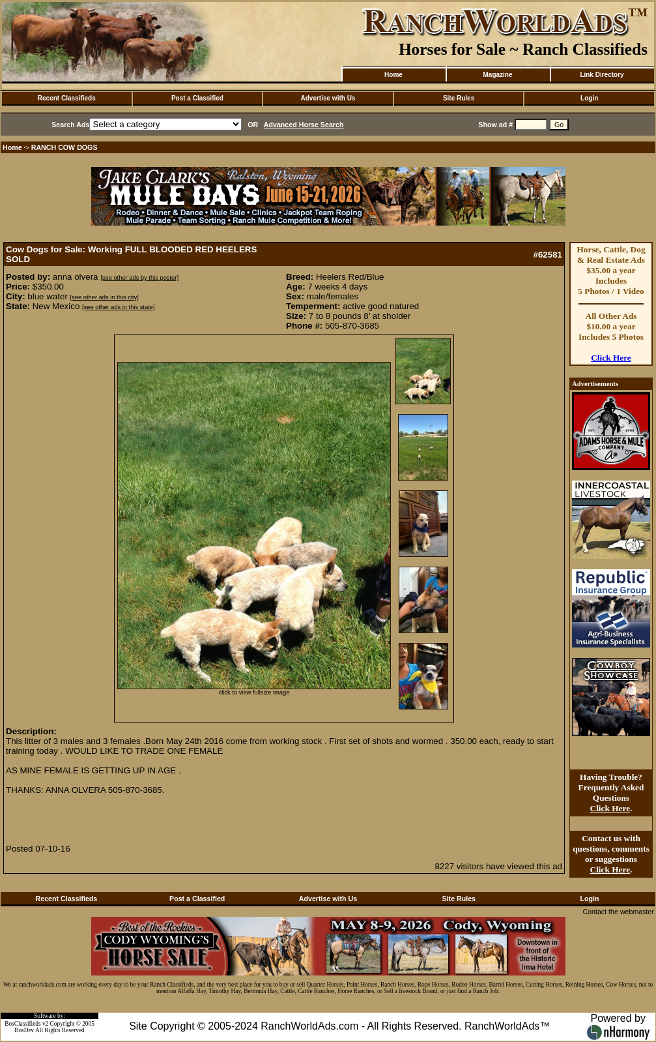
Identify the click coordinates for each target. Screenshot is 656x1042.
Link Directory (601, 74)
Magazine (497, 74)
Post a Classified (197, 98)
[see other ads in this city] (104, 297)
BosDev (24, 1030)
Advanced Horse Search (304, 124)
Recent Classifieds (67, 98)
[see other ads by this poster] (139, 278)
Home (393, 74)
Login (589, 98)
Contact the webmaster (618, 911)
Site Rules (458, 98)
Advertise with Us (328, 98)
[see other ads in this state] (118, 307)
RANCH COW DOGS (64, 147)
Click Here (611, 358)
